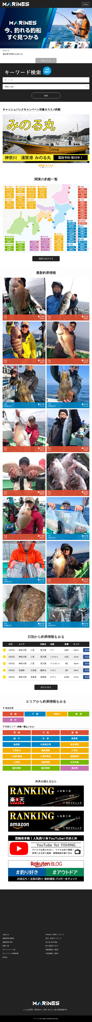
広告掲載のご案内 (52, 953)
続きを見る (46, 687)
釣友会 (5, 957)
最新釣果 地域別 (8, 938)
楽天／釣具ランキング (53, 938)
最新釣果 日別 (7, 942)
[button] (87, 140)
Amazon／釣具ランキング (55, 934)
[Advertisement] (46, 911)
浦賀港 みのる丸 (46, 165)
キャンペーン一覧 (9, 950)
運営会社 (38, 1010)
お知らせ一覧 (46, 60)
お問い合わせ (48, 1010)
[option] (46, 28)
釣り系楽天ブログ (52, 946)
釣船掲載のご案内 (52, 950)
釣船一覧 (6, 946)
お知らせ (6, 934)
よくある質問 (28, 1010)
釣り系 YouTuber (52, 942)
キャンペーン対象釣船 (10, 953)
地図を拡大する (46, 258)
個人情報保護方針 (61, 1010)
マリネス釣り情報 (40, 1018)
